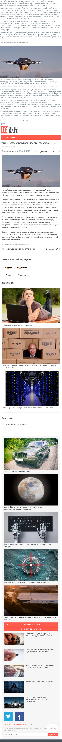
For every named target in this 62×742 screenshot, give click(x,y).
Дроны (33, 249)
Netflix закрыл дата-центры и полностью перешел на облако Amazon (28, 408)
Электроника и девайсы (15, 249)
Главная (14, 146)
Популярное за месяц (31, 629)
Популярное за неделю (31, 624)
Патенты (28, 249)
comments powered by (15, 424)
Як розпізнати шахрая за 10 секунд (39, 681)
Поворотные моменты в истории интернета (18, 325)
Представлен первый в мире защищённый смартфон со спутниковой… (37, 699)
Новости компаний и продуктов (16, 259)
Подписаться (53, 735)
